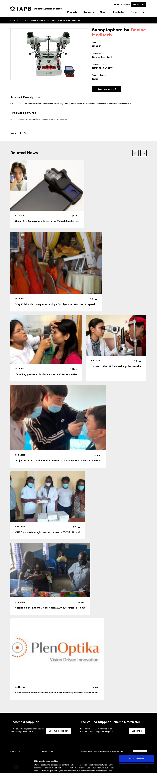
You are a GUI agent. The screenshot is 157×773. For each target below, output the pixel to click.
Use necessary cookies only (136, 751)
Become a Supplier (58, 731)
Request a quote (107, 89)
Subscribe (137, 731)
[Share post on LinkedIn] (31, 133)
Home (12, 20)
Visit (138, 5)
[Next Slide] (143, 153)
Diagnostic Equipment (47, 20)
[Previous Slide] (135, 153)
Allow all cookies (136, 743)
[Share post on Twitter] (26, 133)
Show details (39, 766)
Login (127, 5)
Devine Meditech (102, 57)
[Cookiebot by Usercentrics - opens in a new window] (16, 768)
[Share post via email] (36, 133)
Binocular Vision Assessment (69, 20)
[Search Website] (144, 12)
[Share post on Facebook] (22, 133)
